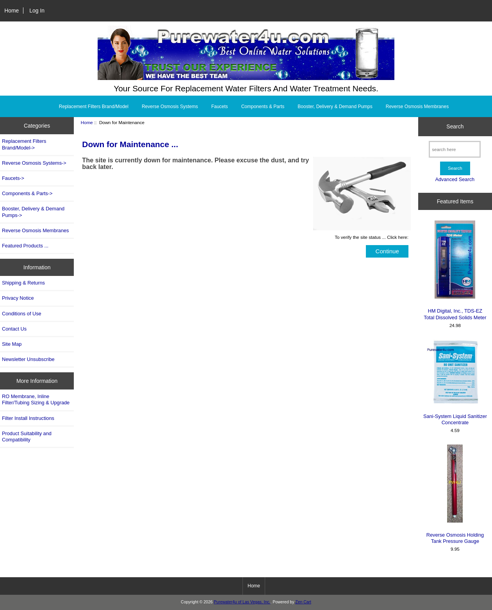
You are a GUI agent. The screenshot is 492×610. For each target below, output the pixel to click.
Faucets (219, 106)
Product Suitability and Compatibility (27, 436)
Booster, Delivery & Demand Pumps (335, 106)
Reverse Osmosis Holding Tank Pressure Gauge (455, 494)
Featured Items (455, 201)
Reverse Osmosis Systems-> (34, 163)
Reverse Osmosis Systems (170, 106)
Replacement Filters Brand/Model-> (24, 144)
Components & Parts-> (27, 193)
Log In (37, 10)
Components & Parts (263, 106)
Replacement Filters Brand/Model (93, 106)
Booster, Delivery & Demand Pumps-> (33, 212)
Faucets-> (13, 178)
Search (454, 126)
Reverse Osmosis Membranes (417, 106)
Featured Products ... (25, 246)
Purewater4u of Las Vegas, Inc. (242, 602)
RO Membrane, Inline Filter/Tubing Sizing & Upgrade (36, 399)
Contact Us (14, 329)
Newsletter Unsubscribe (28, 359)
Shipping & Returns (23, 283)
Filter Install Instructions (28, 418)
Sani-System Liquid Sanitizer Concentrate (454, 382)
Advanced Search (454, 179)
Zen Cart (303, 602)
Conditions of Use (21, 314)
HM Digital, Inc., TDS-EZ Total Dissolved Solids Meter (455, 270)
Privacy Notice (18, 298)
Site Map (11, 344)
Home (11, 10)
